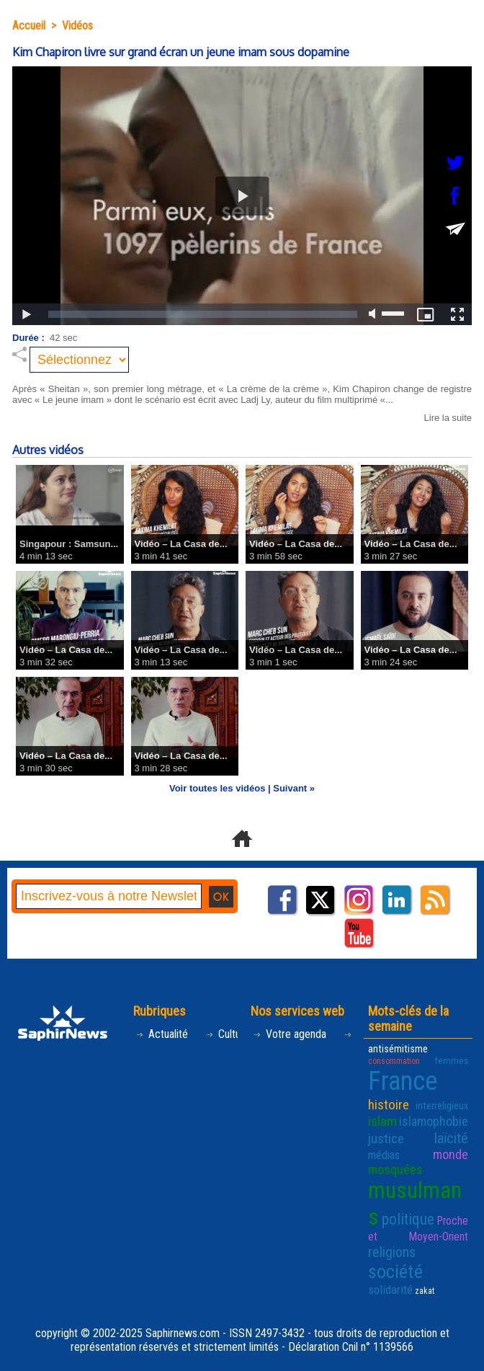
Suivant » (294, 788)
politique (408, 1219)
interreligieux (442, 1106)
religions (392, 1252)
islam (382, 1121)
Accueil (28, 25)
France (402, 1081)
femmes (451, 1060)
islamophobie (433, 1121)
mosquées (395, 1169)
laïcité (451, 1138)
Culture (227, 1034)
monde (450, 1154)
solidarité (390, 1289)
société (395, 1271)
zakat (424, 1291)
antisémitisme (398, 1049)
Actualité (161, 1034)
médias (384, 1155)
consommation (394, 1061)
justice (386, 1138)
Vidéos (77, 25)
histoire (388, 1104)
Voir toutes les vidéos (217, 788)
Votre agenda (289, 1034)
